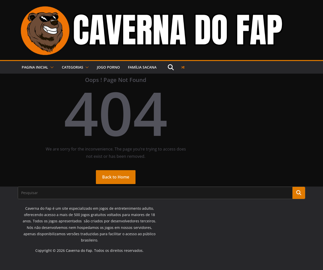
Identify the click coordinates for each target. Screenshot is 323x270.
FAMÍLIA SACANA (142, 67)
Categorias (72, 67)
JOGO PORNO (108, 67)
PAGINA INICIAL (35, 67)
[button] (51, 67)
